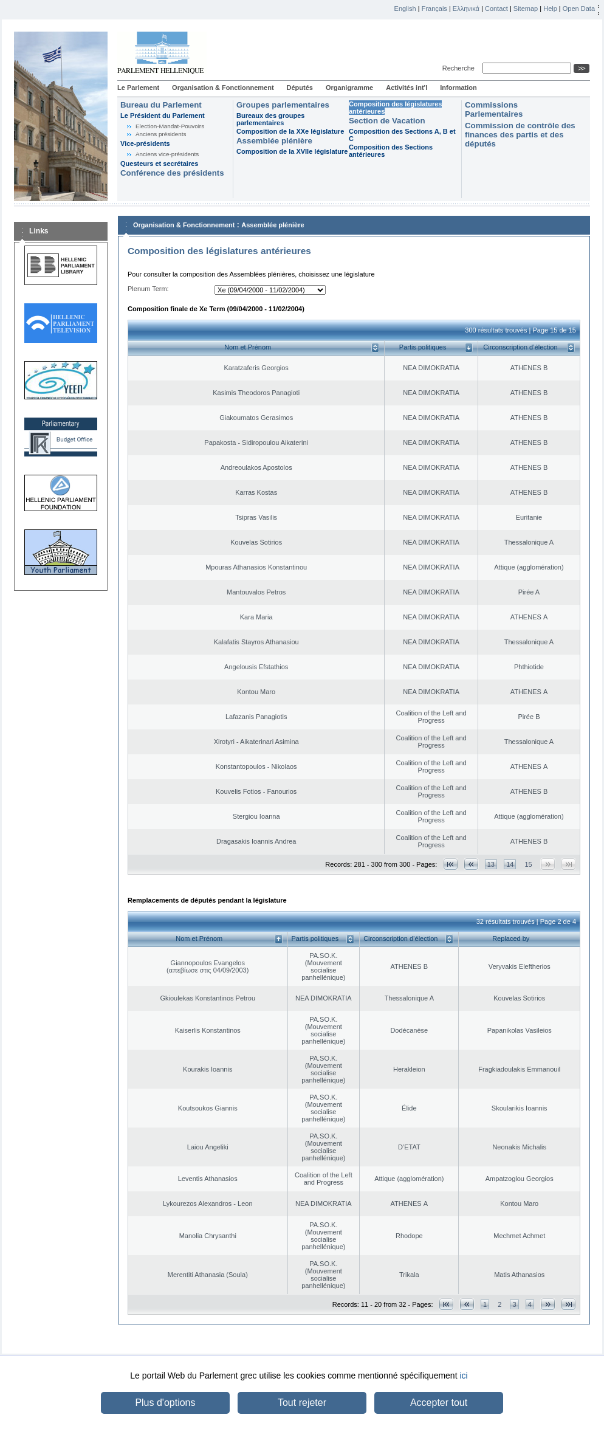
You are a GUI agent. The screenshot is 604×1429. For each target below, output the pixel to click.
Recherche (460, 68)
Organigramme (349, 87)
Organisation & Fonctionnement (222, 87)
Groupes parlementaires (282, 104)
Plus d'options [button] (165, 1402)
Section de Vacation (387, 120)
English (405, 8)
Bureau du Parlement (161, 104)
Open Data (579, 8)
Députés (300, 87)
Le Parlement (138, 87)
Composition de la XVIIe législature (292, 151)
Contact (496, 8)
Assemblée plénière (274, 140)
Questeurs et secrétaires (159, 163)
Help (550, 8)
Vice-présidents (145, 143)
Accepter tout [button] (438, 1402)
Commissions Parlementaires (494, 109)
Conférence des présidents (172, 172)
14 (509, 864)
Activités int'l (406, 87)
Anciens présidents (161, 134)
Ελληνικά (466, 8)
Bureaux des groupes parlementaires (270, 119)
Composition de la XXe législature (290, 131)
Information (458, 87)
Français (434, 8)
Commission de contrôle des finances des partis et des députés (520, 134)
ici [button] (463, 1375)
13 (491, 864)
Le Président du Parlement (162, 115)
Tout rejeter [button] (302, 1402)
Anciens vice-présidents (167, 154)
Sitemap (525, 8)
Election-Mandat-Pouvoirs (170, 126)
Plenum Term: (148, 288)
